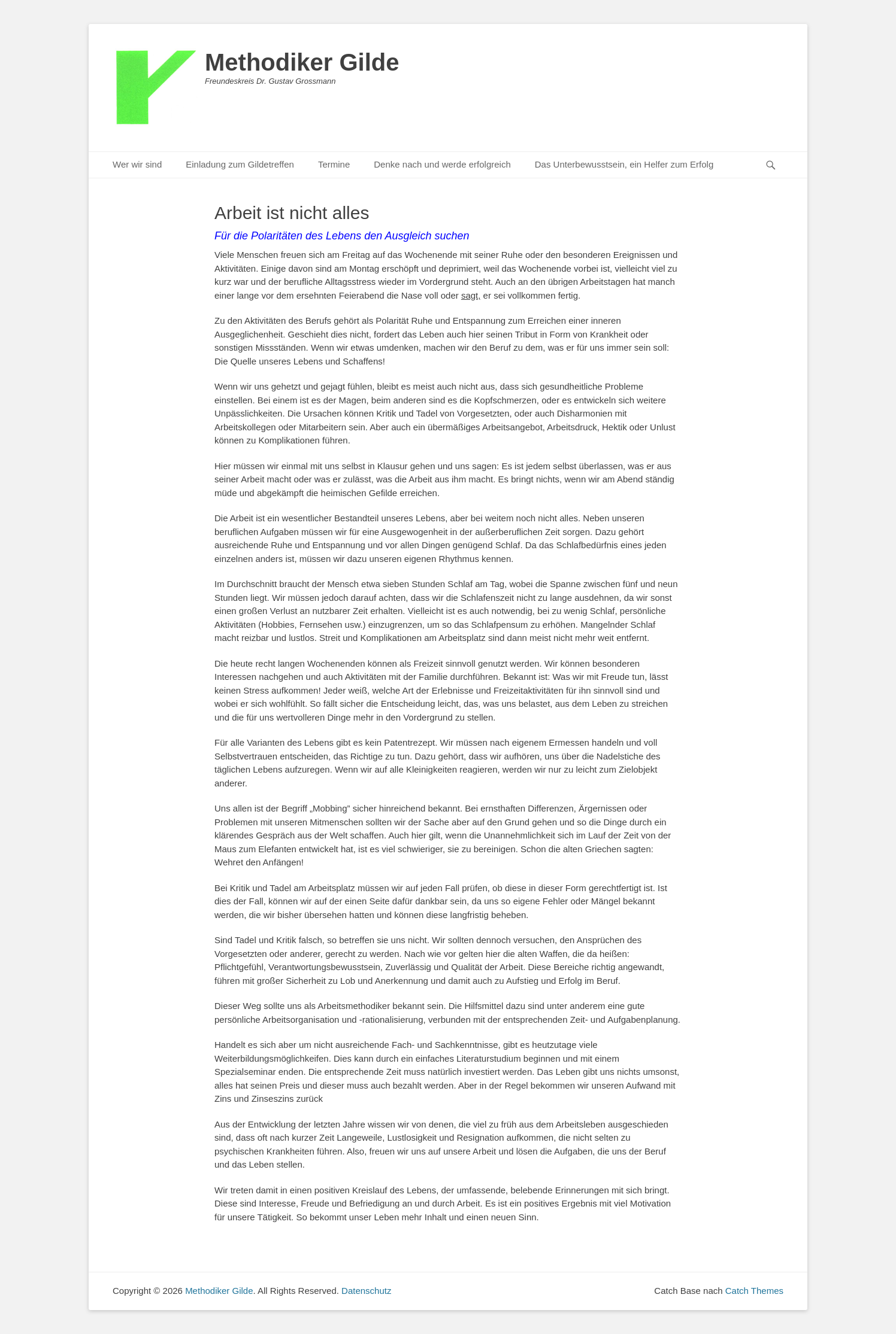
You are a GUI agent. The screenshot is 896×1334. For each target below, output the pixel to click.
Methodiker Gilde (302, 62)
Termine (334, 164)
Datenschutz (366, 1291)
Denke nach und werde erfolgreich (442, 164)
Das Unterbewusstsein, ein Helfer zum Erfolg (624, 164)
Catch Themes (754, 1291)
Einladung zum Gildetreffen (240, 164)
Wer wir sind (137, 164)
